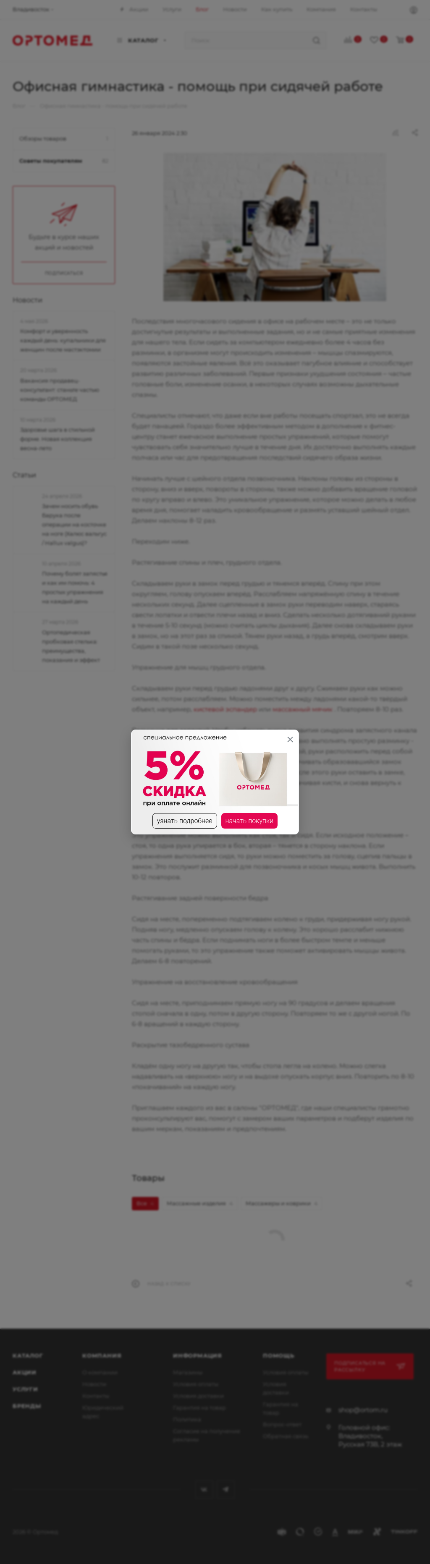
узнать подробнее (184, 821)
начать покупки (249, 821)
